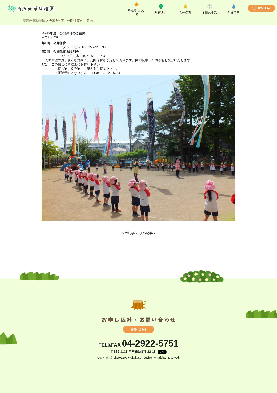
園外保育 (185, 12)
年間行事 (234, 12)
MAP (162, 352)
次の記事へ (147, 233)
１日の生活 (209, 12)
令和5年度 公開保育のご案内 (63, 33)
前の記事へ (130, 233)
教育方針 (161, 12)
